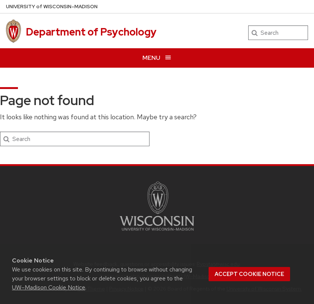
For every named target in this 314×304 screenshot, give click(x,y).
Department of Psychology (91, 32)
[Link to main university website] (157, 232)
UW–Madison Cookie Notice (48, 287)
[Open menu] (157, 57)
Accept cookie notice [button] (249, 274)
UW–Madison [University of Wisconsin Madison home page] (52, 6)
